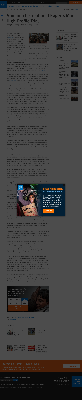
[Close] (64, 185)
